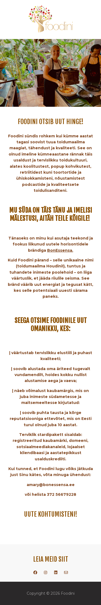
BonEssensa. (60, 250)
